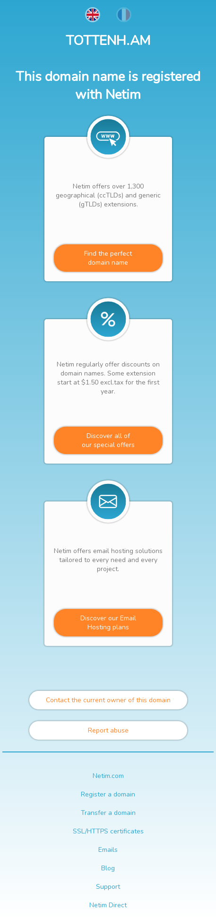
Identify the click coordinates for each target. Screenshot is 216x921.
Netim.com (108, 775)
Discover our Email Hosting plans (108, 623)
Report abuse (108, 730)
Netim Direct (108, 905)
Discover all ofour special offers (108, 440)
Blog (108, 868)
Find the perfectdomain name (108, 258)
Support (108, 886)
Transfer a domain (108, 812)
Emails (108, 849)
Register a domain (108, 794)
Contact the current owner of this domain (108, 700)
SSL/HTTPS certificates (108, 831)
